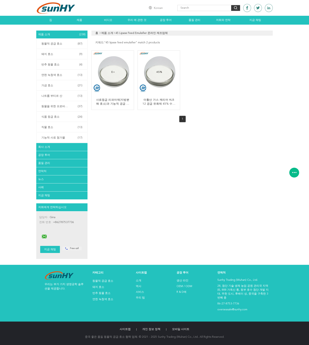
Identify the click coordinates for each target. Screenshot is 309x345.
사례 (41, 187)
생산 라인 (182, 280)
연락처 (42, 171)
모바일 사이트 (180, 329)
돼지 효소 (61, 54)
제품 (79, 20)
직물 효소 (61, 127)
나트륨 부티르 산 (61, 96)
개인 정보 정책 (151, 329)
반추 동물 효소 (61, 65)
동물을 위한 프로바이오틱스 (61, 106)
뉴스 (41, 179)
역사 (138, 286)
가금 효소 (61, 85)
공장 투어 (166, 20)
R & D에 (181, 292)
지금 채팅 (255, 20)
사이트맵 (125, 329)
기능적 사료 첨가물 (61, 138)
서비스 (140, 292)
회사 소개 (44, 147)
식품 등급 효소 (61, 117)
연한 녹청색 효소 (61, 75)
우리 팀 (140, 297)
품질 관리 (194, 20)
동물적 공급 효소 (61, 44)
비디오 (108, 20)
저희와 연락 (223, 20)
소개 (138, 280)
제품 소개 (62, 34)
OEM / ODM (184, 286)
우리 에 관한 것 (137, 20)
